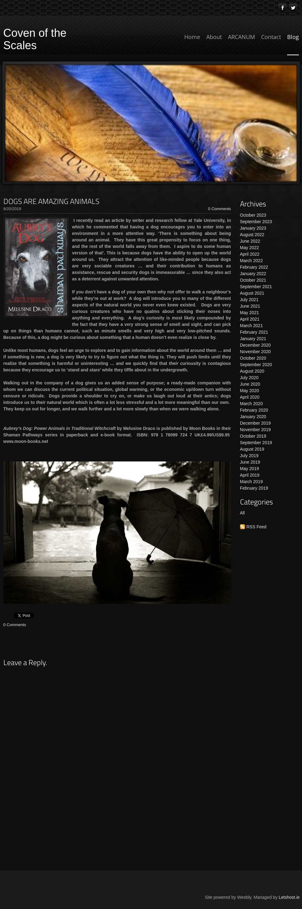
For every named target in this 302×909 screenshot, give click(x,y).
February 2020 (254, 410)
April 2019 (250, 475)
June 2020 (250, 384)
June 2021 (250, 306)
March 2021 (251, 325)
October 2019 (253, 436)
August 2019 (252, 449)
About (214, 37)
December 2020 (255, 345)
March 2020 (251, 403)
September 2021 (256, 286)
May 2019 (249, 468)
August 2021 (252, 293)
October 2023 (253, 215)
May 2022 (249, 247)
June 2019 (250, 462)
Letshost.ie (289, 897)
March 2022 (251, 260)
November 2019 (255, 429)
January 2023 (253, 228)
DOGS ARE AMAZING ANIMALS (51, 201)
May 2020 (249, 390)
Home (192, 37)
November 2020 (255, 351)
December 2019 (255, 423)
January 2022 (253, 273)
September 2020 (256, 364)
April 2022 (250, 254)
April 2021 (250, 319)
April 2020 (250, 397)
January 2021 (253, 338)
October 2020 (253, 358)
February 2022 (254, 267)
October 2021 (253, 280)
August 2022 (252, 234)
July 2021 (249, 299)
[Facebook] (282, 7)
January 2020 (253, 416)
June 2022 (250, 241)
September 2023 (256, 221)
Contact (271, 37)
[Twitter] (293, 7)
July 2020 (249, 377)
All (242, 512)
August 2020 (252, 371)
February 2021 (254, 332)
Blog (293, 37)
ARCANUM (241, 37)
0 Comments (219, 208)
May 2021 (249, 312)
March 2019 (251, 481)
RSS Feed (257, 526)
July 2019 (249, 455)
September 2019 (256, 442)
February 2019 (254, 488)
